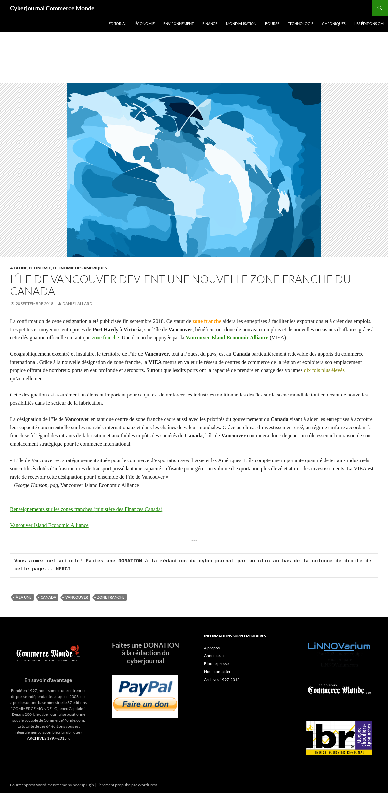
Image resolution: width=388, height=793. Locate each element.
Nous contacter (217, 671)
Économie (145, 23)
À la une (18, 267)
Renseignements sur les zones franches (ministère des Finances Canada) (86, 509)
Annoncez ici (215, 655)
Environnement (178, 23)
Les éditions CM (369, 23)
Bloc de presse (216, 663)
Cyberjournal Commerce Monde (52, 8)
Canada (48, 597)
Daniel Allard (77, 303)
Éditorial (118, 23)
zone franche (105, 337)
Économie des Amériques (80, 267)
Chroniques (334, 23)
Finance (209, 23)
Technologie (300, 23)
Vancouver (76, 597)
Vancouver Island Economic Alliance (227, 337)
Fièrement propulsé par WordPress (127, 784)
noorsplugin (83, 784)
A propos (212, 647)
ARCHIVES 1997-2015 (47, 738)
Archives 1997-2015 (222, 679)
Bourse (272, 23)
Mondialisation (241, 23)
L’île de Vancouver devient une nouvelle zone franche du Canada (180, 285)
